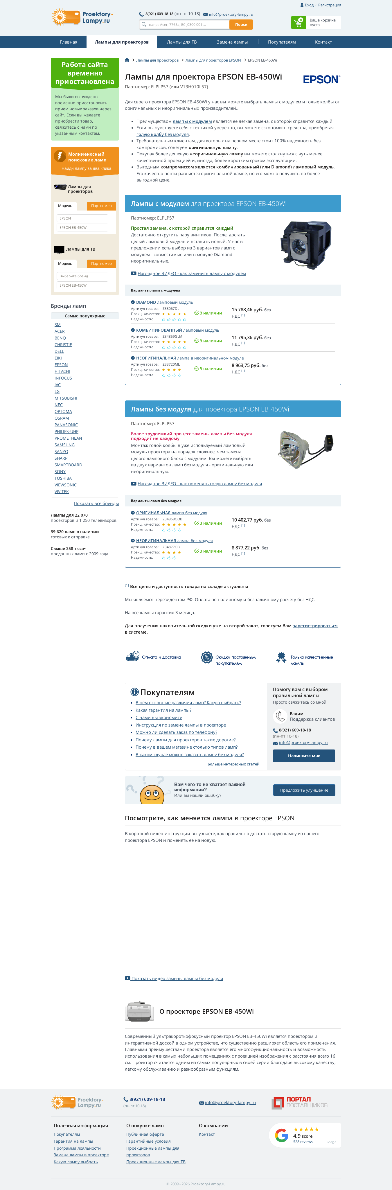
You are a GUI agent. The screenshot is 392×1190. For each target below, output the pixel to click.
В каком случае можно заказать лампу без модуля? (190, 754)
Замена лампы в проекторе (81, 1154)
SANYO (61, 451)
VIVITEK (62, 491)
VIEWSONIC (66, 485)
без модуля (176, 134)
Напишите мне (304, 755)
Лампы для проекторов (157, 60)
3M (58, 324)
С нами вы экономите (159, 717)
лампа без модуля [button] (169, 512)
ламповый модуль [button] (162, 302)
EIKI (58, 358)
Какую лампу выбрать (76, 1161)
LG (57, 391)
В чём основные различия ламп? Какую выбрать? (188, 702)
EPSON (61, 364)
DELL (59, 351)
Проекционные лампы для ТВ (156, 1161)
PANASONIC (66, 424)
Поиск (241, 24)
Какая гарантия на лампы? (163, 710)
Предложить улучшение (304, 790)
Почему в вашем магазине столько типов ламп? (187, 747)
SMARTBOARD (68, 465)
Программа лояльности (77, 1148)
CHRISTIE (63, 344)
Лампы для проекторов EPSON (213, 60)
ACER (60, 331)
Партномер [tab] (101, 205)
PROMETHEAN (68, 438)
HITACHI (62, 371)
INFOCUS (63, 378)
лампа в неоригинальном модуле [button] (187, 358)
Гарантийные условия (148, 1141)
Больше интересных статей (234, 764)
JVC (58, 384)
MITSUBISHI (66, 398)
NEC (59, 404)
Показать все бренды (96, 503)
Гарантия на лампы (73, 1141)
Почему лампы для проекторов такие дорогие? (185, 740)
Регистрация (329, 5)
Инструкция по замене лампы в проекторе (181, 725)
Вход (309, 5)
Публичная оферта (145, 1134)
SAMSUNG (65, 444)
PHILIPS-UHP (66, 431)
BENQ (60, 338)
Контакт (207, 1134)
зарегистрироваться (315, 625)
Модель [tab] (65, 205)
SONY (60, 471)
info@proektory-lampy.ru (228, 14)
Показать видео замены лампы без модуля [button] (174, 978)
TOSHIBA (63, 478)
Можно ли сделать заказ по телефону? (176, 732)
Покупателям (67, 1134)
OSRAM (62, 418)
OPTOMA (63, 411)
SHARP (61, 458)
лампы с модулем (192, 121)
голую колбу (150, 134)
